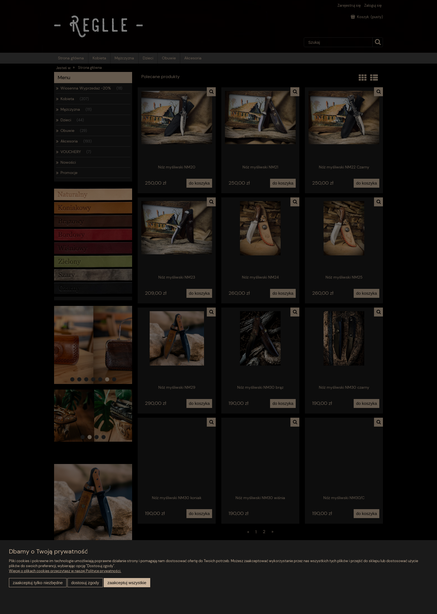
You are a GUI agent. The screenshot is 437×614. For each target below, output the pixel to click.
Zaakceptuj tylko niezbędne (38, 582)
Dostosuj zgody (85, 582)
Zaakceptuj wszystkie (127, 582)
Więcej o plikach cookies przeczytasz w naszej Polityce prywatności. (65, 571)
